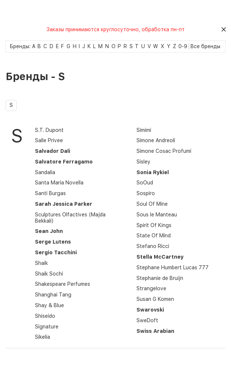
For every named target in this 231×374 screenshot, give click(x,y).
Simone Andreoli (155, 140)
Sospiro (145, 193)
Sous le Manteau (156, 214)
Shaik (41, 263)
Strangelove (151, 288)
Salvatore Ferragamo (64, 162)
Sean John (49, 231)
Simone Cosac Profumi (163, 151)
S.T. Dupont (49, 130)
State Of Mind (153, 235)
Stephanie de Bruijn (159, 278)
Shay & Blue (49, 305)
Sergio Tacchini (56, 252)
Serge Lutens (53, 242)
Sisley (143, 162)
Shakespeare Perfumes (62, 284)
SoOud (144, 183)
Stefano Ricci (152, 246)
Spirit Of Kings (153, 225)
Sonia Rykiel (152, 172)
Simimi (143, 130)
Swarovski (150, 310)
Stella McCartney (160, 257)
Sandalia (45, 172)
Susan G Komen (155, 299)
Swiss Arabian (155, 331)
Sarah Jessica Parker (63, 204)
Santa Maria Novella (59, 183)
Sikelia (42, 337)
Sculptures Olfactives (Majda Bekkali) (70, 218)
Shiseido (45, 316)
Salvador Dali (52, 151)
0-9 (182, 46)
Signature (46, 327)
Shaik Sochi (49, 274)
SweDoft (147, 320)
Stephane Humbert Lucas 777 (172, 267)
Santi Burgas (50, 193)
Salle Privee (49, 140)
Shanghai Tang (53, 295)
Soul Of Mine (152, 204)
